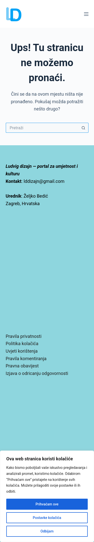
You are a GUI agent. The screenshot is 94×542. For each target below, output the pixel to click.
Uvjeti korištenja (22, 351)
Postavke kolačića (47, 518)
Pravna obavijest (22, 365)
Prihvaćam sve (47, 504)
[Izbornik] (86, 14)
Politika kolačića (22, 343)
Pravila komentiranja (26, 358)
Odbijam (46, 531)
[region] (47, 496)
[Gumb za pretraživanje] (83, 128)
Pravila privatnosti (24, 336)
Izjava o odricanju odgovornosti (37, 373)
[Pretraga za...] (42, 128)
